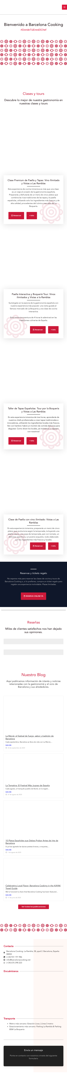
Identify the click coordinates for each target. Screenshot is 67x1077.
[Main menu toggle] (64, 7)
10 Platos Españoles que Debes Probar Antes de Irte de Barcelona (32, 842)
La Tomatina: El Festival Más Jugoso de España (28, 785)
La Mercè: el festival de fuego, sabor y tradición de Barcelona (30, 737)
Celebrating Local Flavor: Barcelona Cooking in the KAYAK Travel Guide (33, 887)
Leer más (8, 745)
